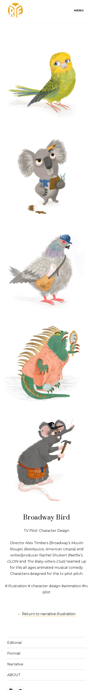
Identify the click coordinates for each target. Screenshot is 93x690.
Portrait (14, 653)
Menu (79, 10)
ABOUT (14, 675)
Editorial (14, 643)
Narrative (15, 664)
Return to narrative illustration (48, 614)
